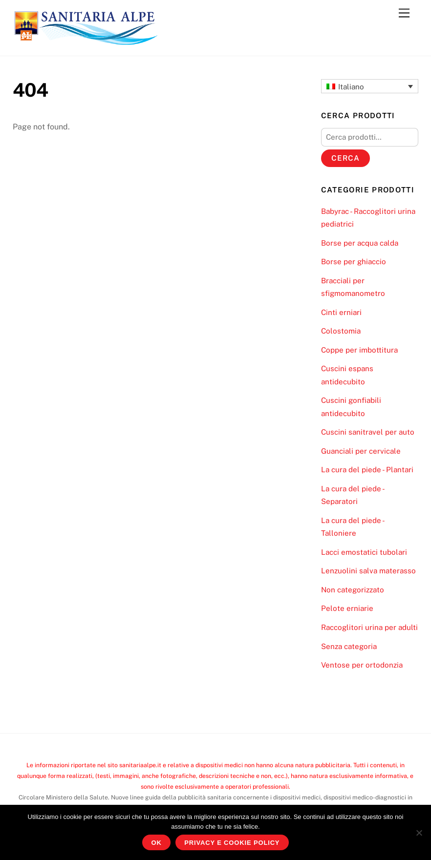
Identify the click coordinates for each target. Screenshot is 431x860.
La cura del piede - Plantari (367, 469)
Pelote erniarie (347, 608)
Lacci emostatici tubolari (364, 552)
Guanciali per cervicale (361, 451)
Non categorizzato (352, 590)
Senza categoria (349, 646)
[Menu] (404, 13)
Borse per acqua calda (359, 243)
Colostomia (341, 331)
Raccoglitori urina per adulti (369, 627)
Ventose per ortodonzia (362, 665)
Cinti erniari (341, 312)
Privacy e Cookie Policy (232, 842)
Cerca (345, 158)
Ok (156, 842)
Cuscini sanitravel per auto (367, 432)
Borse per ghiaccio (353, 261)
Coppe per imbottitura (359, 350)
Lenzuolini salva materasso (368, 570)
